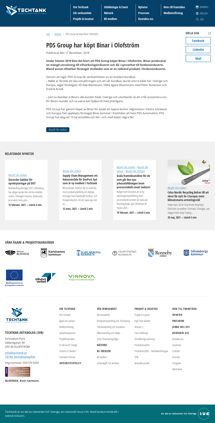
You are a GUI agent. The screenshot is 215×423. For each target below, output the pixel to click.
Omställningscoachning (145, 339)
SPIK (136, 357)
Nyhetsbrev (177, 369)
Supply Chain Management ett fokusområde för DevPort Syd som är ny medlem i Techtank (80, 192)
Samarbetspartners (67, 333)
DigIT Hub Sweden (142, 321)
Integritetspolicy (70, 363)
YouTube (176, 357)
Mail (198, 58)
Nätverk (108, 13)
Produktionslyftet (142, 345)
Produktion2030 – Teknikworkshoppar (151, 351)
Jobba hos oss (181, 327)
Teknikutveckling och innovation (111, 327)
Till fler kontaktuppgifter (20, 357)
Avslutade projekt (142, 363)
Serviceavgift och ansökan (108, 363)
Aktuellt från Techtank (135, 171)
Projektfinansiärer (67, 339)
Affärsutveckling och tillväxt (108, 333)
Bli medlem (110, 19)
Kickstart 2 (139, 327)
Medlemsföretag (173, 13)
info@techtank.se (16, 353)
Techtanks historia (67, 357)
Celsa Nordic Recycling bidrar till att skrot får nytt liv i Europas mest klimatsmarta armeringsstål (189, 172)
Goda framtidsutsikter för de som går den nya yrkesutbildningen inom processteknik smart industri (135, 194)
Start (48, 34)
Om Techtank (80, 7)
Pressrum (143, 13)
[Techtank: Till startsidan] (26, 10)
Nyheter (143, 7)
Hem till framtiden (174, 7)
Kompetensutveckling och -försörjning (113, 321)
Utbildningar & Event (116, 7)
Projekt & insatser (83, 19)
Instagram (176, 363)
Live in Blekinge (141, 333)
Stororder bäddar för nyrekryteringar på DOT (26, 192)
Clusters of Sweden (67, 351)
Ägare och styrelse (67, 321)
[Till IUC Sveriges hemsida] (185, 413)
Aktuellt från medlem (58, 129)
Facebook (198, 40)
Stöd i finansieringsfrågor (108, 339)
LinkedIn (198, 49)
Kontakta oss (145, 19)
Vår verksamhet (82, 13)
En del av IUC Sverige (68, 345)
